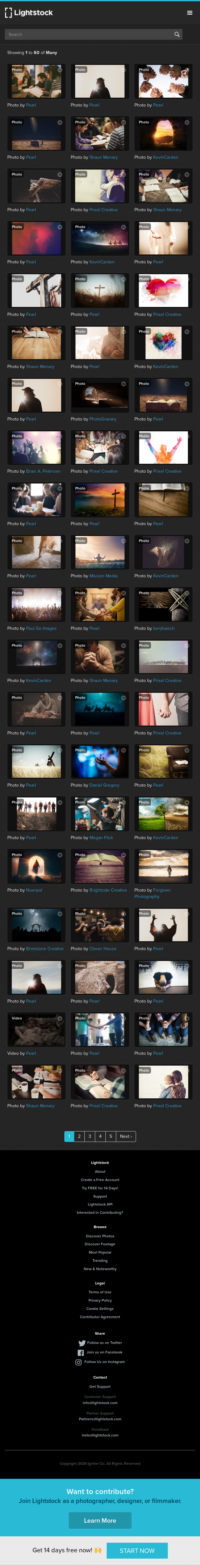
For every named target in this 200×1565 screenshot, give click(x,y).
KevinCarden (165, 157)
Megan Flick (101, 837)
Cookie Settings (100, 1308)
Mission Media (103, 576)
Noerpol (34, 890)
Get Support (100, 1386)
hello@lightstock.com (100, 1435)
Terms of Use (100, 1292)
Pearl (31, 105)
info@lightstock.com (100, 1402)
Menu (190, 13)
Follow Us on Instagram (104, 1361)
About (100, 1171)
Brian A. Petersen (43, 471)
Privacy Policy (100, 1300)
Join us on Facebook (104, 1352)
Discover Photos (100, 1236)
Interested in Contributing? (100, 1212)
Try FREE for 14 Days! (100, 1188)
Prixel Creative (103, 209)
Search (177, 34)
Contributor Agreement (100, 1316)
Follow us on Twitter (104, 1342)
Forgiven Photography (152, 893)
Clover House (103, 948)
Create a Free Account (100, 1179)
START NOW (137, 1550)
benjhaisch (164, 628)
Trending (100, 1260)
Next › (126, 1136)
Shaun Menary (103, 157)
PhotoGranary (103, 419)
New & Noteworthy (100, 1268)
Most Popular (100, 1252)
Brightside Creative (108, 890)
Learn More (100, 1520)
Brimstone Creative (45, 948)
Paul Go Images (41, 628)
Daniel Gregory (104, 785)
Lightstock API (100, 1204)
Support (100, 1196)
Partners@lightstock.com (100, 1419)
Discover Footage (100, 1244)
